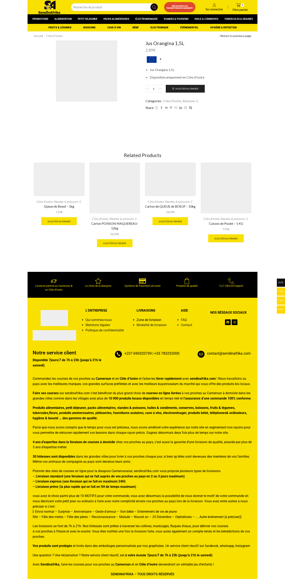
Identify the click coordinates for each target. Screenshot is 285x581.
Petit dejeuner (87, 19)
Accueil (38, 36)
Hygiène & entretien (223, 27)
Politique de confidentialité (105, 332)
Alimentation (63, 19)
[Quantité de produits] (153, 89)
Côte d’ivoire (55, 36)
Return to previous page (235, 36)
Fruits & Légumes (59, 27)
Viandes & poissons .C (68, 203)
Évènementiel (189, 27)
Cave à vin (114, 27)
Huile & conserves (206, 19)
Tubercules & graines (238, 19)
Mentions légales (98, 327)
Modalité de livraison (152, 327)
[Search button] (154, 7)
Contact (186, 327)
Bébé (135, 27)
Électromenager (146, 19)
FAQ (184, 322)
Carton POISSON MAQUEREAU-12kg (114, 227)
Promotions (40, 19)
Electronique (159, 27)
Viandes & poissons (176, 19)
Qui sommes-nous (99, 322)
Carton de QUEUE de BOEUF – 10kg (170, 210)
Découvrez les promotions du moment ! (179, 7)
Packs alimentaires (116, 19)
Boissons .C (191, 101)
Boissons (89, 27)
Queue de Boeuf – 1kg (59, 208)
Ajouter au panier (187, 88)
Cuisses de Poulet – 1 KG (226, 225)
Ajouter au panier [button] (59, 223)
